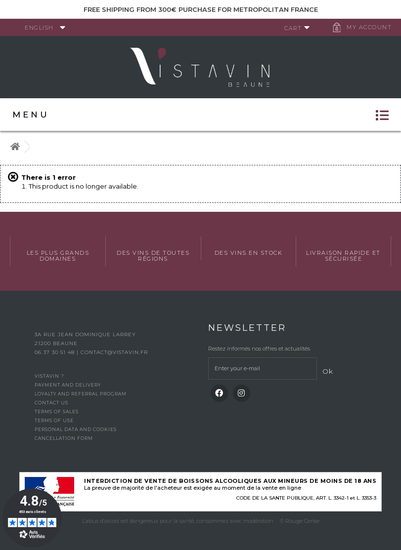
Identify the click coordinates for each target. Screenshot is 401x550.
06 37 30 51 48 (56, 352)
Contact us (51, 402)
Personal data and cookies (76, 429)
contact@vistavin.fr (114, 352)
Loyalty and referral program (81, 393)
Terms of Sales (57, 411)
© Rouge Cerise (299, 520)
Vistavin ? (49, 376)
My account (369, 27)
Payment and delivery (68, 385)
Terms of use (54, 420)
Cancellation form (64, 438)
